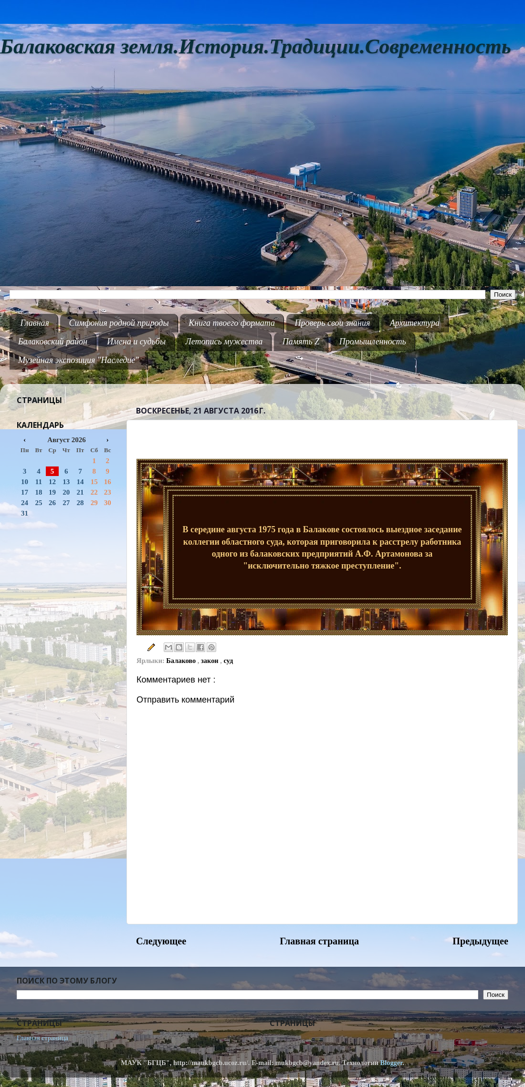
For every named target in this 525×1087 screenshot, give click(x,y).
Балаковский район (52, 341)
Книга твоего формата (232, 323)
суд (228, 660)
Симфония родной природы (118, 323)
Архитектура (415, 323)
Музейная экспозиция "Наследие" (78, 360)
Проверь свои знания (332, 323)
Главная (35, 323)
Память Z (301, 341)
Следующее (161, 941)
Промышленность (372, 341)
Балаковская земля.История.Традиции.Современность (255, 46)
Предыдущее (480, 941)
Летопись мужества (224, 341)
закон (210, 660)
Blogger (391, 1062)
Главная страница (319, 941)
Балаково (182, 660)
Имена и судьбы (136, 341)
